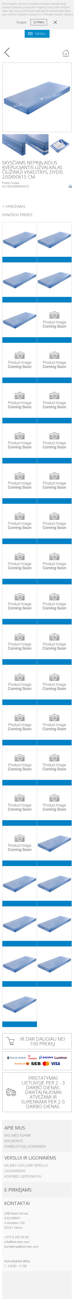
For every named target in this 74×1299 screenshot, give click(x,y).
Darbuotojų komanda (25, 1146)
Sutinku (38, 22)
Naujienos (13, 1140)
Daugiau (21, 22)
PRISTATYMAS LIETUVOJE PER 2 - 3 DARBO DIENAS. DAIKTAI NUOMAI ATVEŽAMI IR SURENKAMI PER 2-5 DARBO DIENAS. (43, 1092)
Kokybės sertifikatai (22, 1176)
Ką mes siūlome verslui (26, 1165)
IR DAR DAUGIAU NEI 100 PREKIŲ (42, 1041)
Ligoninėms (15, 1170)
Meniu (37, 34)
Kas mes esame (17, 1135)
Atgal (66, 53)
